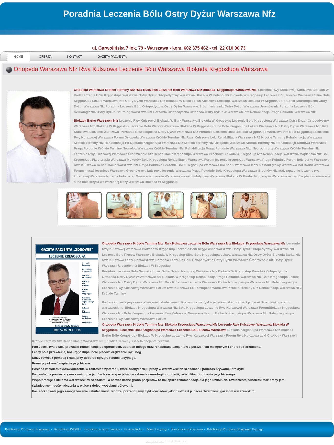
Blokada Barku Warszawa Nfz (96, 120)
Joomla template (155, 441)
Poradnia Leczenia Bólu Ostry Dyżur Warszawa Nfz (169, 14)
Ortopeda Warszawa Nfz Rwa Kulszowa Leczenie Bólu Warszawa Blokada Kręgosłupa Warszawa (141, 69)
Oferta (45, 56)
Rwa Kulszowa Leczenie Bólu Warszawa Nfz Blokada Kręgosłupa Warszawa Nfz (197, 90)
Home (18, 56)
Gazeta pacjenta (112, 56)
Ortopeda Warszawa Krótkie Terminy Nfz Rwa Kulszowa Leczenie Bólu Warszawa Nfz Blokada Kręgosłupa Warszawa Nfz (194, 243)
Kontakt (74, 56)
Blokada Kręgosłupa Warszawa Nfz (160, 324)
